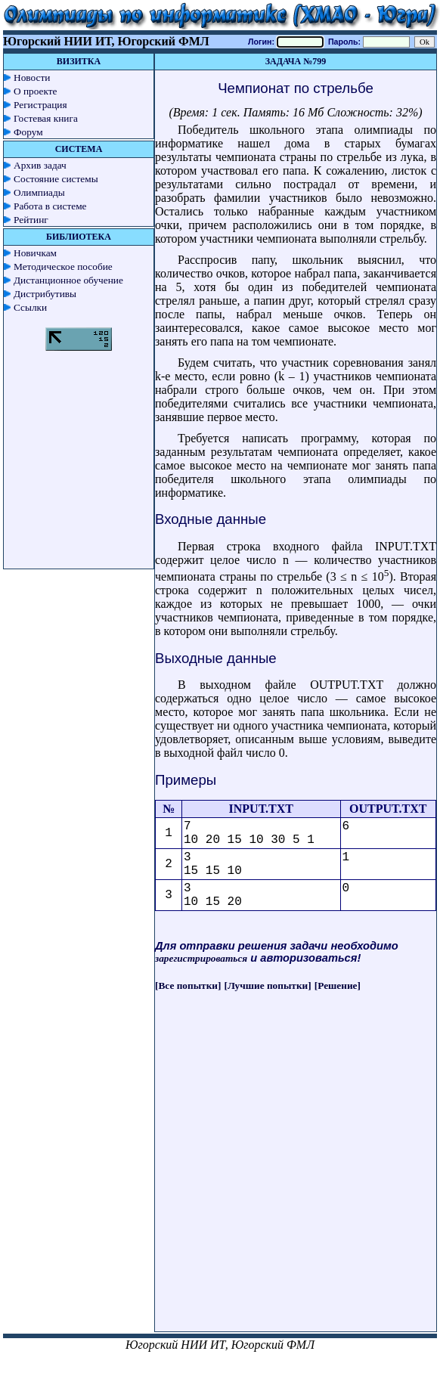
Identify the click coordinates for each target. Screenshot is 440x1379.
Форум (28, 132)
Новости (32, 77)
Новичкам (35, 253)
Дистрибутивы (45, 293)
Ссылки (30, 307)
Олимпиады (39, 192)
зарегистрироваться (201, 958)
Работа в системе (50, 206)
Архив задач (40, 165)
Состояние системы (56, 178)
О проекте (35, 91)
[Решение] (338, 985)
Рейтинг (31, 219)
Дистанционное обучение (68, 280)
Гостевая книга (46, 118)
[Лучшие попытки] (268, 985)
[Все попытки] (188, 985)
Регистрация (40, 104)
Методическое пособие (63, 266)
